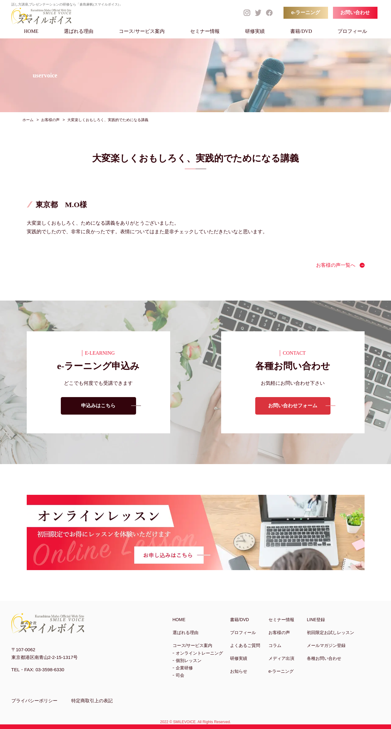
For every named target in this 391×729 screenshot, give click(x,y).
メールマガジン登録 (326, 645)
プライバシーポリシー (34, 700)
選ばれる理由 (78, 31)
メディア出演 (281, 658)
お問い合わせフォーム (292, 405)
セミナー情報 (205, 31)
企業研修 (184, 667)
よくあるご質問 (245, 645)
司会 (180, 675)
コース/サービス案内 (141, 31)
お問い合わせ (355, 12)
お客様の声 (279, 632)
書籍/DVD (301, 31)
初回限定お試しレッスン (330, 632)
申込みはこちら (98, 405)
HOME (31, 31)
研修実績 (255, 31)
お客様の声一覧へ (335, 265)
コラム (274, 645)
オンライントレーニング (199, 653)
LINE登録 (316, 619)
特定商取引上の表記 (92, 700)
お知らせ (238, 671)
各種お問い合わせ (324, 658)
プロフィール (352, 31)
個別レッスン (188, 660)
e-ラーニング (305, 12)
